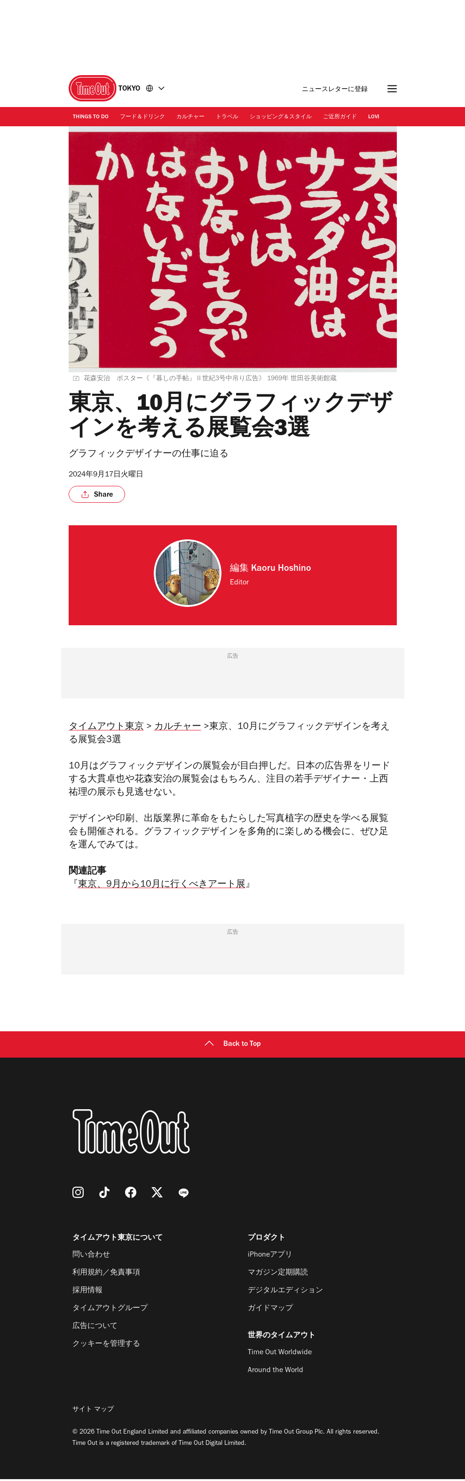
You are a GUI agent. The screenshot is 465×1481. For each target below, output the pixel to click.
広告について (95, 1328)
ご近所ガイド (340, 117)
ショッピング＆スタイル (281, 117)
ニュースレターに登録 (335, 90)
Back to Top (233, 1046)
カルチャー (190, 117)
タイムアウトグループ (110, 1310)
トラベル (227, 117)
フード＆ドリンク (142, 117)
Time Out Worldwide (280, 1354)
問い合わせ (91, 1257)
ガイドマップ (270, 1310)
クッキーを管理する (106, 1346)
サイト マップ (93, 1412)
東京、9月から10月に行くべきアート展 (161, 887)
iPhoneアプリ (270, 1257)
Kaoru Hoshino (281, 569)
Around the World (275, 1372)
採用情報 (87, 1293)
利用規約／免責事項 (106, 1275)
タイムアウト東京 (106, 727)
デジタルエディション (285, 1293)
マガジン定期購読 (278, 1275)
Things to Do (91, 117)
